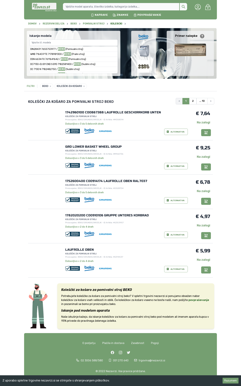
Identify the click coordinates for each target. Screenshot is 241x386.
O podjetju (89, 343)
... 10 (202, 101)
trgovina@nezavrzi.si (152, 360)
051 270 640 (121, 360)
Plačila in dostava (113, 343)
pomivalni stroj (140, 316)
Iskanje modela (40, 36)
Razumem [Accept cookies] (230, 380)
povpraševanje (198, 300)
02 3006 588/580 (92, 360)
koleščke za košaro (88, 296)
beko (153, 316)
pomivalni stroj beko (117, 296)
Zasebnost (137, 343)
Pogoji (155, 343)
